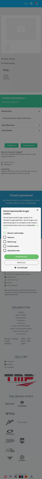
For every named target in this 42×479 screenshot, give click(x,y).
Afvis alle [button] (21, 262)
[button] (21, 267)
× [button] (37, 210)
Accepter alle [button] (21, 257)
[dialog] (21, 239)
